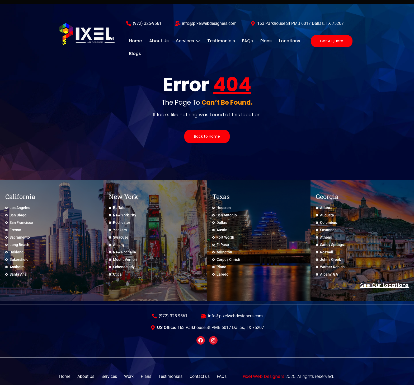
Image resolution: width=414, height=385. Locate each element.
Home (134, 41)
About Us (156, 41)
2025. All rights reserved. (288, 376)
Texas (221, 196)
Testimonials (214, 41)
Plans (254, 41)
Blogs (298, 41)
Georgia (327, 196)
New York (123, 196)
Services (182, 41)
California (20, 196)
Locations (276, 41)
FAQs (238, 41)
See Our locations (384, 285)
